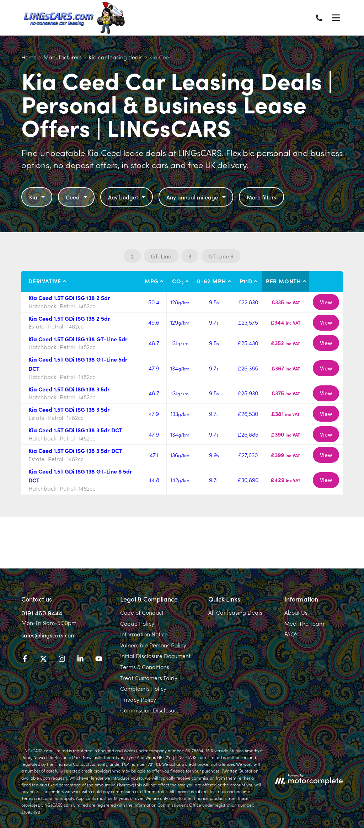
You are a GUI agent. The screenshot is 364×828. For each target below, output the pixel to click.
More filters (261, 197)
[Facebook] (25, 660)
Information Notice (144, 634)
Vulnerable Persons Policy (153, 645)
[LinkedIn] (80, 660)
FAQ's (291, 634)
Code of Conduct (142, 612)
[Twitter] (43, 660)
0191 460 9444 (41, 612)
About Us (295, 612)
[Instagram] (62, 660)
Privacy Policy (138, 699)
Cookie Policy (137, 623)
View (326, 302)
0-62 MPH (211, 281)
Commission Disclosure (150, 710)
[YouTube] (99, 660)
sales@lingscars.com (48, 635)
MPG (152, 281)
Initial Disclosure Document (155, 655)
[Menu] (335, 18)
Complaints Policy (143, 688)
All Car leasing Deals (235, 612)
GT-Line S (221, 256)
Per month (283, 281)
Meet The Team (304, 623)
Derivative (44, 281)
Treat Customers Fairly (148, 678)
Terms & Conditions (144, 667)
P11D (246, 281)
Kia (38, 197)
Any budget (127, 197)
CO (177, 281)
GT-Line (161, 256)
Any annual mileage (197, 197)
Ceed (77, 197)
